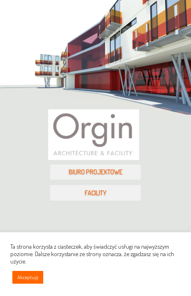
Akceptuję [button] (27, 277)
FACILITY (96, 193)
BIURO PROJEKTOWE (96, 172)
